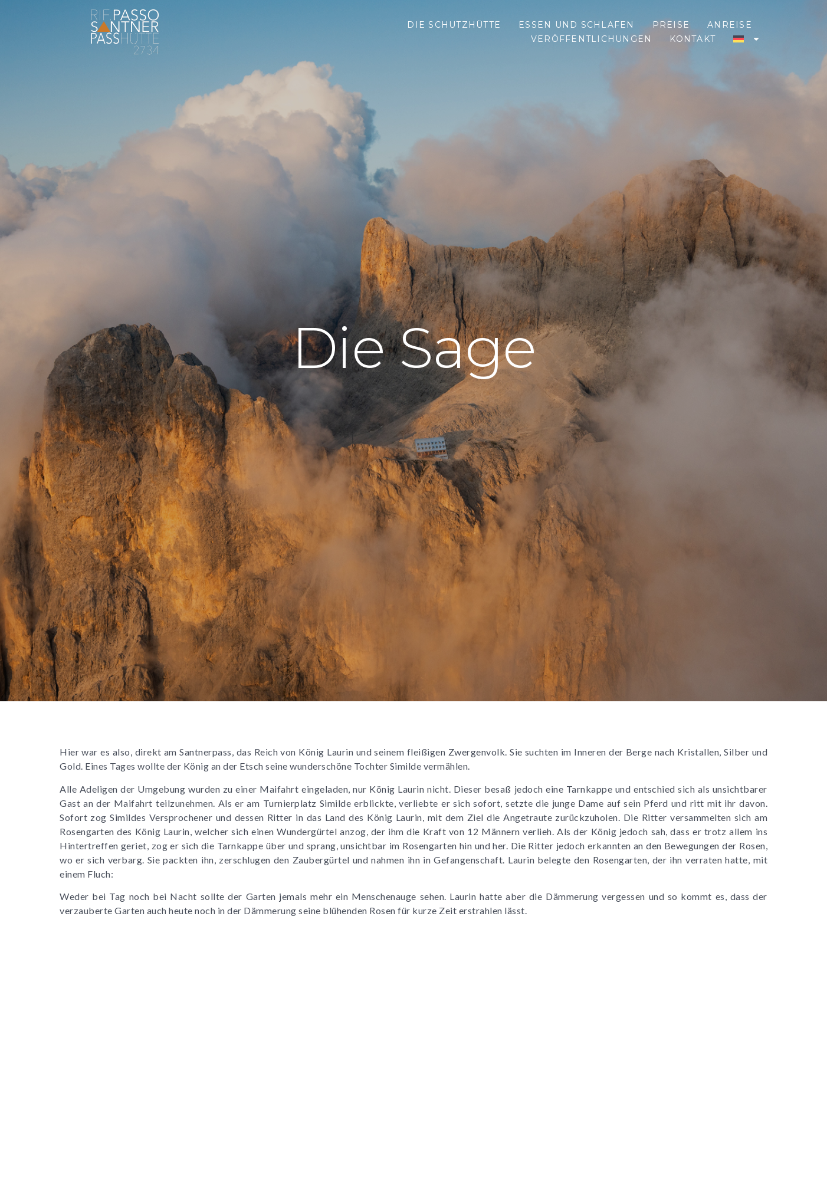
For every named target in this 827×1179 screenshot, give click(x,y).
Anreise (729, 24)
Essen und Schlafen (576, 24)
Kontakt (693, 39)
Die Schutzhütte (454, 24)
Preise (671, 24)
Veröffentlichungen (591, 39)
